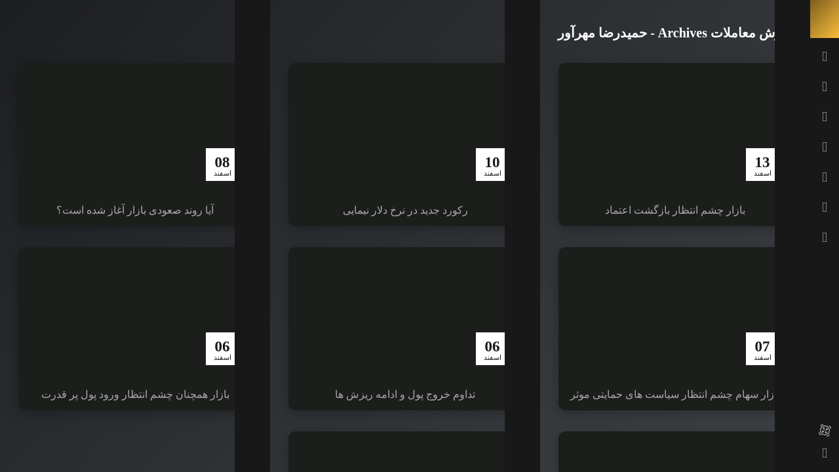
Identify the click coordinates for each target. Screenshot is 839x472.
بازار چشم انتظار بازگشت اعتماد (675, 210)
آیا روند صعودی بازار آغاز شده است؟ (135, 210)
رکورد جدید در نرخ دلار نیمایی (405, 210)
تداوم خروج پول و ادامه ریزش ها (405, 394)
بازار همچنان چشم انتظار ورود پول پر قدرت (135, 394)
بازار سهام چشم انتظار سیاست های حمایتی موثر (675, 394)
